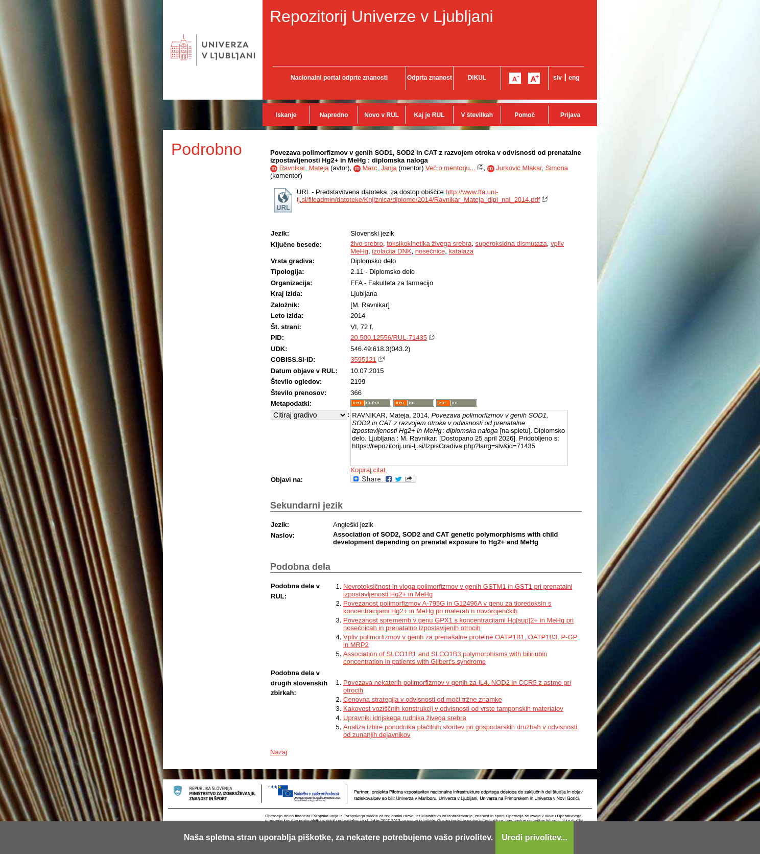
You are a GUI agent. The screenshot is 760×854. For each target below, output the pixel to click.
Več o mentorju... (450, 168)
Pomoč (524, 115)
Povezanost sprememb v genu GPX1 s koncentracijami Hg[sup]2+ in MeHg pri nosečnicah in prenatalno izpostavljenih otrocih (458, 624)
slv (557, 77)
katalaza (461, 251)
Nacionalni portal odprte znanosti (339, 77)
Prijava (570, 115)
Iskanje (286, 115)
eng (573, 77)
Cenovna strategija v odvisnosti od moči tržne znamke (422, 699)
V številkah (477, 115)
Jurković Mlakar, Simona (532, 168)
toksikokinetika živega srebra (429, 243)
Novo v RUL (381, 115)
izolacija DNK (391, 251)
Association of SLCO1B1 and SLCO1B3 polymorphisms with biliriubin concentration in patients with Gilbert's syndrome (445, 657)
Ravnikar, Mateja (304, 168)
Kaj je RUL (429, 115)
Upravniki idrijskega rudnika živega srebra (404, 718)
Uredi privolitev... (534, 837)
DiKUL (477, 77)
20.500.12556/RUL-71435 (388, 337)
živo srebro (366, 243)
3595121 (363, 359)
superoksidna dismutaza (511, 243)
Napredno (334, 115)
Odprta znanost (429, 77)
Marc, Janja (380, 168)
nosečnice (430, 251)
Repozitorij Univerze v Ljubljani (381, 16)
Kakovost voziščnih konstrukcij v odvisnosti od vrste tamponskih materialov (453, 708)
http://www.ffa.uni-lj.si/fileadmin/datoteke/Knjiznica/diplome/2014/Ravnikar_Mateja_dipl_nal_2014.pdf (418, 195)
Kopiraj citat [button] (367, 470)
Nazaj (278, 752)
